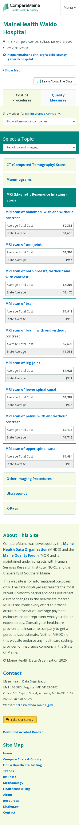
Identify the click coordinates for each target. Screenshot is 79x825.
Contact (12, 673)
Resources (11, 801)
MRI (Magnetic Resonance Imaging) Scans (37, 197)
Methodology (13, 783)
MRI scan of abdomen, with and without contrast (39, 215)
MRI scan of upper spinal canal (30, 448)
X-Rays (12, 508)
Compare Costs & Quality (22, 759)
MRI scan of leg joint (22, 362)
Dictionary (11, 806)
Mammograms (19, 179)
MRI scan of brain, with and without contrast (35, 333)
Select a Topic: (18, 139)
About (7, 795)
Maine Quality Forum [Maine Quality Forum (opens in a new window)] (21, 555)
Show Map (12, 70)
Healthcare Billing (16, 789)
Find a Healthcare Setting (22, 765)
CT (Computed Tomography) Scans (36, 164)
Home (7, 753)
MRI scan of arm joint (23, 244)
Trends (8, 771)
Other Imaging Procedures (29, 478)
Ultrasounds (17, 493)
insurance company (45, 113)
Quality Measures (58, 97)
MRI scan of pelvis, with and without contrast (36, 419)
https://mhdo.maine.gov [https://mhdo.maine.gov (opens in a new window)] (34, 705)
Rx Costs (9, 777)
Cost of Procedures (21, 97)
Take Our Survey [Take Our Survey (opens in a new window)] (19, 720)
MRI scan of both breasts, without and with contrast (37, 274)
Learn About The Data (54, 80)
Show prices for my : (32, 113)
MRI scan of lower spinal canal (30, 389)
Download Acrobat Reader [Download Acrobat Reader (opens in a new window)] (23, 732)
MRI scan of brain (20, 303)
